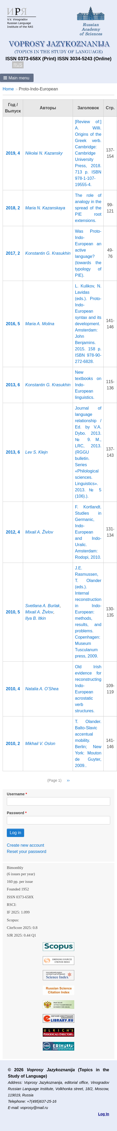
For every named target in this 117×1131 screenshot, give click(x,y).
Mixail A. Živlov (39, 532)
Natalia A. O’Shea (41, 689)
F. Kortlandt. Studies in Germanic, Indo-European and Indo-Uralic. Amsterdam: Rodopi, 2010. (88, 532)
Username (16, 794)
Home (8, 89)
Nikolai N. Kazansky (43, 153)
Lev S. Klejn (36, 452)
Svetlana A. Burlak (42, 605)
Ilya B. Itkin (35, 618)
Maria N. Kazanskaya (45, 208)
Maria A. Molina (39, 324)
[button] (17, 78)
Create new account (25, 845)
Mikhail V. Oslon (40, 743)
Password (15, 813)
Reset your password (26, 851)
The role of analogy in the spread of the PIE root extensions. (88, 208)
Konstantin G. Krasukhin (48, 253)
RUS (17, 65)
